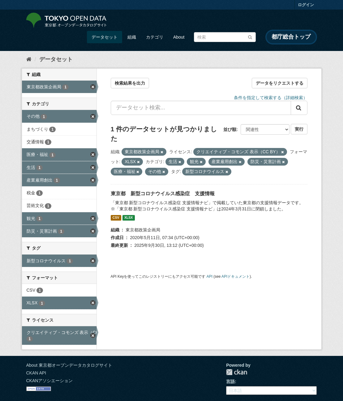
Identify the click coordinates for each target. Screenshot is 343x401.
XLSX (128, 218)
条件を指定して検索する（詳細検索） (270, 97)
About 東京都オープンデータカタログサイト (69, 365)
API (209, 276)
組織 (131, 37)
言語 (230, 381)
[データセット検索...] (201, 108)
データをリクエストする (279, 83)
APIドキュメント (235, 276)
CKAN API (36, 372)
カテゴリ (154, 37)
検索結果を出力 (130, 83)
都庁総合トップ (291, 37)
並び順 (229, 129)
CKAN (236, 372)
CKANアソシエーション (49, 380)
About (179, 37)
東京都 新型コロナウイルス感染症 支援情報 (163, 193)
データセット (105, 37)
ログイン (306, 4)
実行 (299, 129)
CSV (116, 218)
